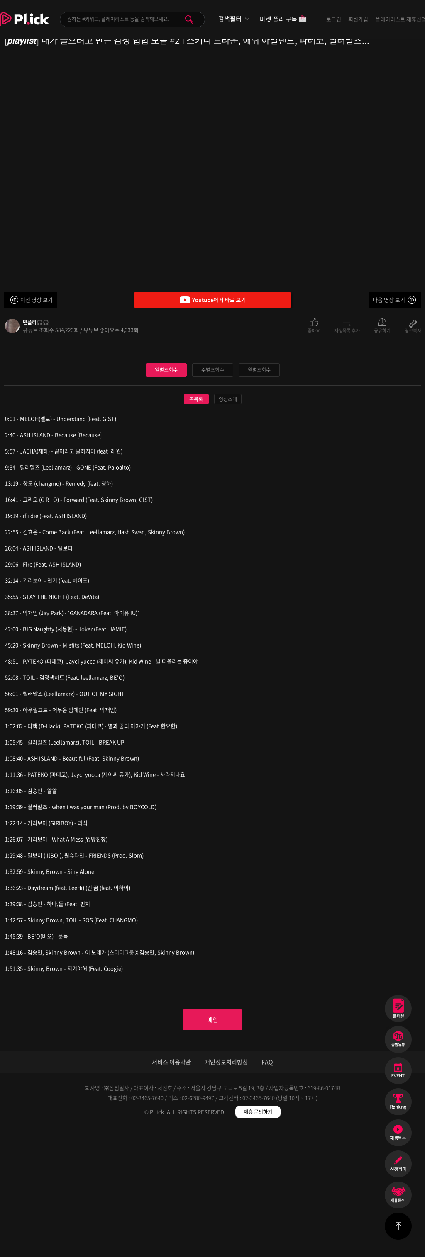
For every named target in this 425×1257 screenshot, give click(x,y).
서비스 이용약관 (171, 1190)
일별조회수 (166, 494)
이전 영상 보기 (36, 299)
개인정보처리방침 (226, 1190)
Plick (24, 25)
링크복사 (413, 330)
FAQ (267, 1190)
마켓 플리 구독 (283, 20)
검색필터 (230, 19)
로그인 (333, 19)
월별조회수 (259, 494)
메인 (212, 1146)
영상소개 (228, 524)
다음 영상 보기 (389, 299)
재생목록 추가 (347, 330)
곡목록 (196, 524)
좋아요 (314, 330)
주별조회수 (212, 494)
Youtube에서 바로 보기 (212, 300)
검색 (189, 19)
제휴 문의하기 (258, 1240)
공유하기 (382, 330)
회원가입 (358, 19)
